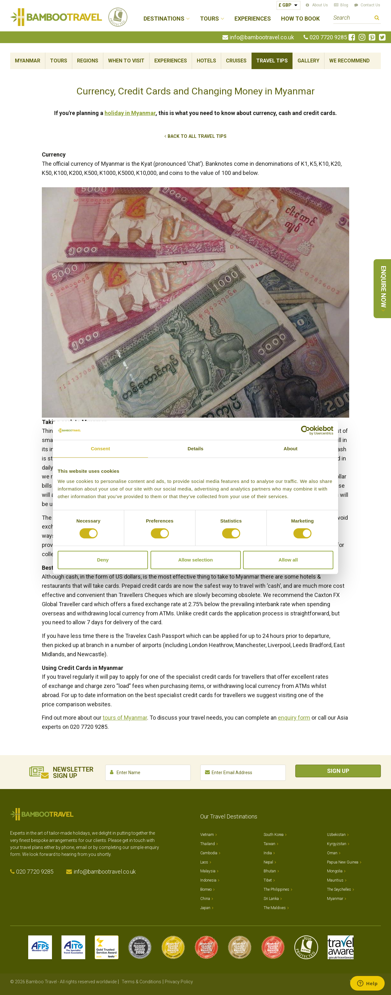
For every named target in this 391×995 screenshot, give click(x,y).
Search (377, 18)
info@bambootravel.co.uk (262, 37)
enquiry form (294, 717)
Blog (344, 5)
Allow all (288, 559)
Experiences (252, 19)
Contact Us (370, 5)
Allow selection (195, 559)
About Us (320, 5)
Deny (103, 559)
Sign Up (338, 770)
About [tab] (291, 448)
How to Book (300, 19)
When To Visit (126, 61)
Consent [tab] (100, 448)
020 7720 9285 (328, 37)
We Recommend (349, 61)
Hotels (206, 61)
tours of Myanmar (125, 717)
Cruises (236, 61)
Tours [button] (209, 19)
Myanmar (27, 61)
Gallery (308, 61)
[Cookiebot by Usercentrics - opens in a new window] (305, 430)
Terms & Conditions (141, 981)
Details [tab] (195, 448)
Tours (58, 61)
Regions (87, 61)
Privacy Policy (179, 981)
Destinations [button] (164, 19)
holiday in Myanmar (130, 113)
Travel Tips (272, 61)
